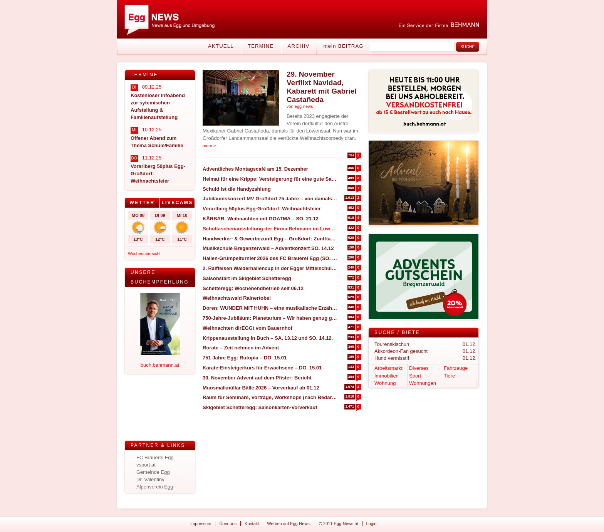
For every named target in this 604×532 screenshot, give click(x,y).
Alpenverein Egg (154, 487)
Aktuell (221, 46)
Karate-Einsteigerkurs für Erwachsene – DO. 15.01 (262, 368)
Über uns (228, 523)
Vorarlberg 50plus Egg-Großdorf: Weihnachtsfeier (262, 208)
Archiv (299, 46)
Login (371, 523)
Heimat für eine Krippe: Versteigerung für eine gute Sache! (270, 179)
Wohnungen (422, 383)
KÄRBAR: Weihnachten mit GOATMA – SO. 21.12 (261, 219)
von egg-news (300, 106)
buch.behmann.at (160, 365)
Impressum (200, 523)
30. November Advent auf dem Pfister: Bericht (257, 378)
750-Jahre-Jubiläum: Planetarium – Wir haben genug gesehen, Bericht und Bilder (270, 318)
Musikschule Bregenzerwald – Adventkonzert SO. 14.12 (268, 248)
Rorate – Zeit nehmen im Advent (241, 348)
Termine (261, 46)
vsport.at (146, 465)
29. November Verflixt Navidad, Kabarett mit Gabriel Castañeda (322, 87)
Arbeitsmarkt (388, 368)
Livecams (177, 202)
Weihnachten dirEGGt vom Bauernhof (247, 328)
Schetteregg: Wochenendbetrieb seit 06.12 (253, 288)
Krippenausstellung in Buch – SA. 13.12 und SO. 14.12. (268, 338)
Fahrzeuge (456, 368)
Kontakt (252, 523)
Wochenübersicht (144, 253)
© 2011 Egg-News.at (338, 523)
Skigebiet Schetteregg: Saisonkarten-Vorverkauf (260, 407)
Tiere (449, 376)
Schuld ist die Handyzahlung (237, 189)
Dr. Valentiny (150, 479)
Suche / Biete (397, 332)
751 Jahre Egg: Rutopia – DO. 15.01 (245, 358)
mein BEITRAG (343, 46)
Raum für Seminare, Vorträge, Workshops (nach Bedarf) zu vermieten (270, 397)
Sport (415, 376)
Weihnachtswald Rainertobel (237, 298)
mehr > (209, 145)
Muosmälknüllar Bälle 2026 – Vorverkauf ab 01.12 (261, 388)
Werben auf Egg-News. (289, 523)
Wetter (141, 202)
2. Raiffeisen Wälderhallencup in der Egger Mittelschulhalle (270, 268)
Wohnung (385, 383)
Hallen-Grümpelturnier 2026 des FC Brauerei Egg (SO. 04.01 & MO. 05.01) (270, 258)
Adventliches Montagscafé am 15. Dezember (255, 169)
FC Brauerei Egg (155, 457)
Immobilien (386, 376)
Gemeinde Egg (153, 472)
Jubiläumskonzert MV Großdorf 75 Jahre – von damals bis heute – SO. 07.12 (270, 198)
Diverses (419, 368)
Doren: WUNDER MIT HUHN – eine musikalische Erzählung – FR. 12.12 (270, 308)
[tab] (142, 203)
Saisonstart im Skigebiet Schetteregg (247, 278)
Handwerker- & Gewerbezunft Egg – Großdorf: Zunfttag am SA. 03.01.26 (270, 239)
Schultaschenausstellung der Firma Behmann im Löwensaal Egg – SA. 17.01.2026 (270, 229)
